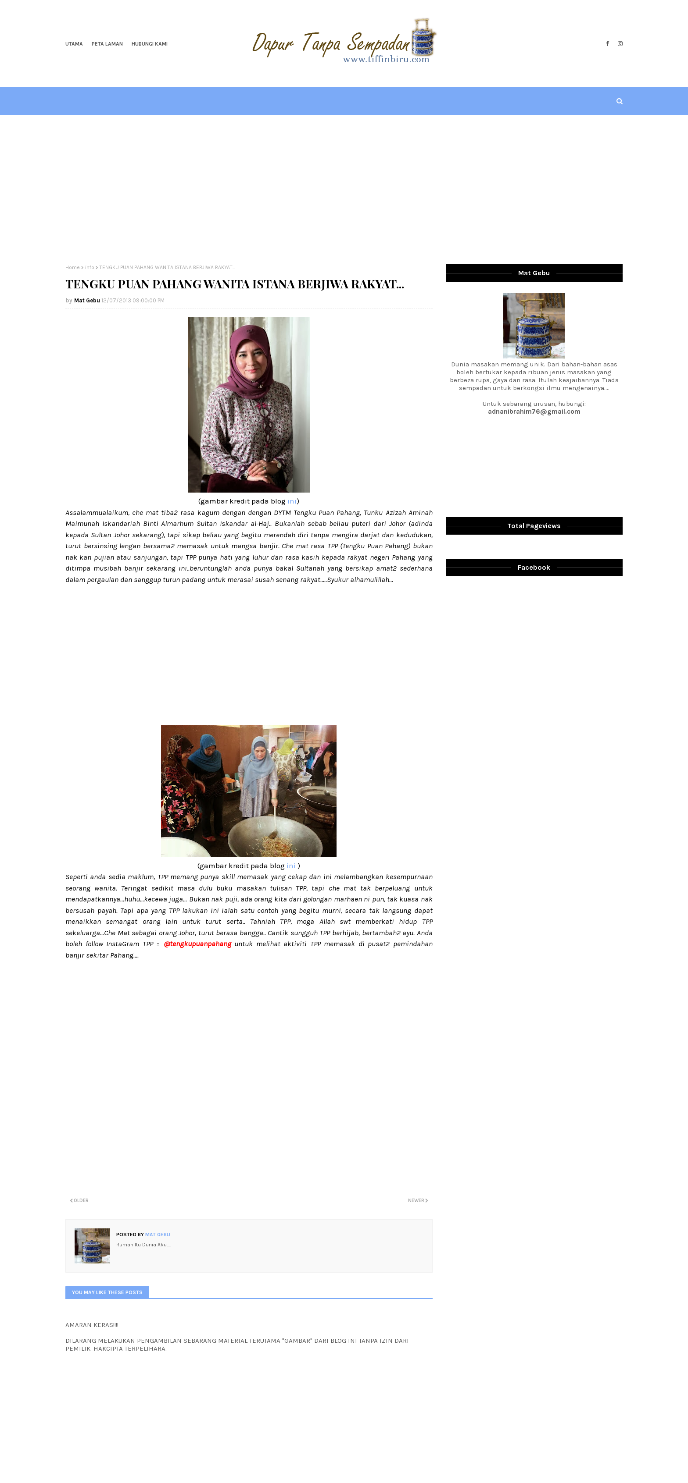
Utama (74, 44)
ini (292, 501)
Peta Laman (107, 44)
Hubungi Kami (150, 44)
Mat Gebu (87, 300)
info (89, 267)
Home (72, 267)
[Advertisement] (344, 189)
